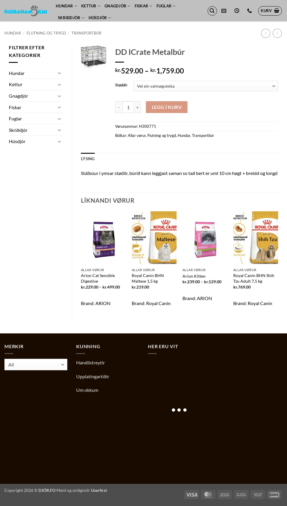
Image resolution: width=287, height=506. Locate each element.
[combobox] (35, 364)
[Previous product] (277, 33)
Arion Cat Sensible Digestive (98, 278)
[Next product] (265, 33)
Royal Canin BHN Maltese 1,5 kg (148, 278)
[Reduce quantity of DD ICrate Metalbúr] (118, 107)
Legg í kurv (167, 107)
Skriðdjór (71, 18)
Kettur (90, 6)
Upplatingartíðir (92, 376)
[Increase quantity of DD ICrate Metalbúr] (137, 107)
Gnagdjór (118, 6)
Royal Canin (158, 303)
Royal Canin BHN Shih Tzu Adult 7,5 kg (253, 278)
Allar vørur (137, 135)
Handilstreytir (90, 362)
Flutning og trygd (46, 33)
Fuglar (166, 6)
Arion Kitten (194, 276)
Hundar (66, 6)
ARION (102, 303)
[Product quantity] (128, 107)
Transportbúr (86, 33)
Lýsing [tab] (88, 158)
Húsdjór (100, 18)
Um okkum (87, 390)
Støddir (121, 85)
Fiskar (143, 6)
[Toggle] (59, 72)
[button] (212, 11)
